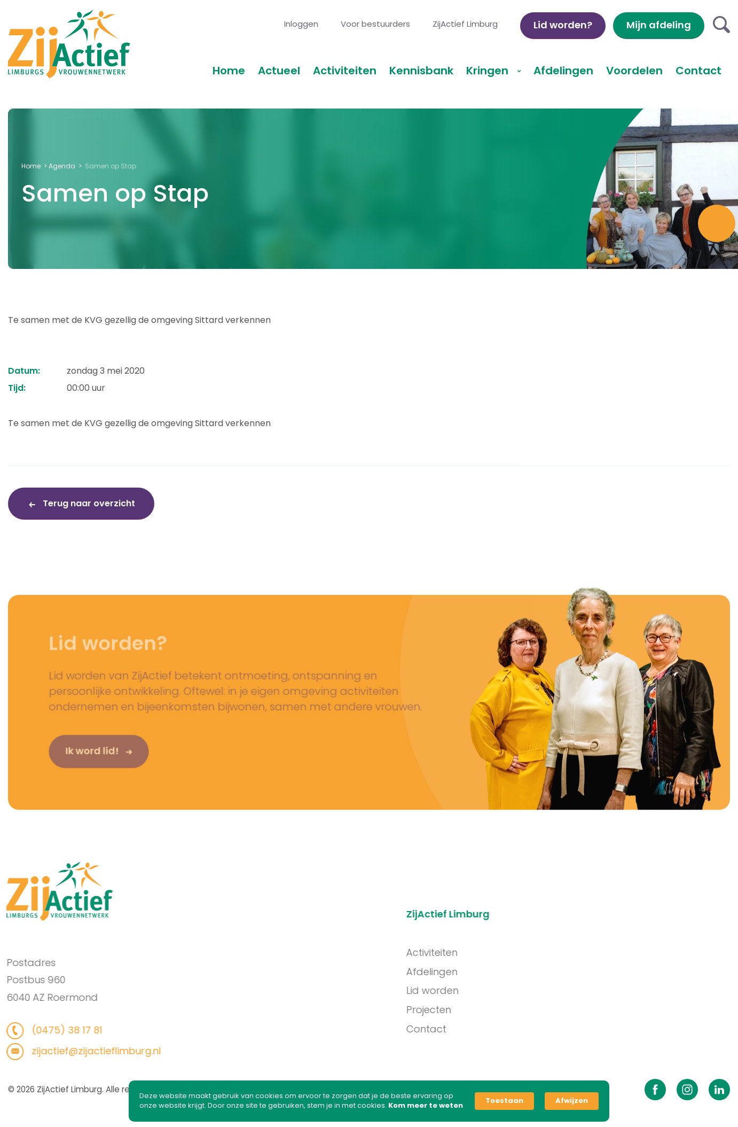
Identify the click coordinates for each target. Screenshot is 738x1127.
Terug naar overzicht (88, 503)
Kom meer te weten (425, 1105)
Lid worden (483, 990)
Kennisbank (421, 70)
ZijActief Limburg (465, 23)
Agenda (62, 166)
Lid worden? (562, 25)
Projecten (479, 1009)
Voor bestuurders (375, 23)
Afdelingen (563, 70)
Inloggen (301, 23)
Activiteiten (344, 70)
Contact (698, 70)
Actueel (279, 70)
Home (229, 70)
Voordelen (634, 70)
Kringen (488, 70)
